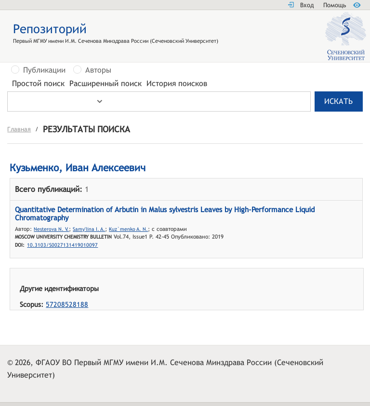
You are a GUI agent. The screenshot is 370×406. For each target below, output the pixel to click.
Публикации (44, 70)
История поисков (176, 84)
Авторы (98, 70)
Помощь (334, 5)
